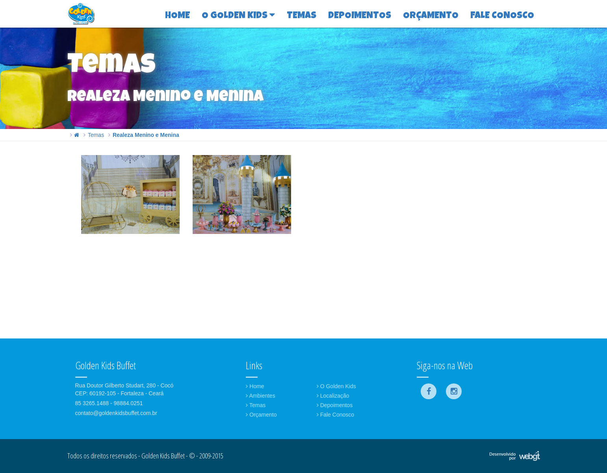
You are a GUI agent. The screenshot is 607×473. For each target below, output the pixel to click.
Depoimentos (335, 405)
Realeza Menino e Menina (146, 135)
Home (255, 386)
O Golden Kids (336, 386)
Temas (96, 135)
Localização (333, 396)
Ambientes (260, 396)
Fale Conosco (335, 414)
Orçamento (261, 414)
